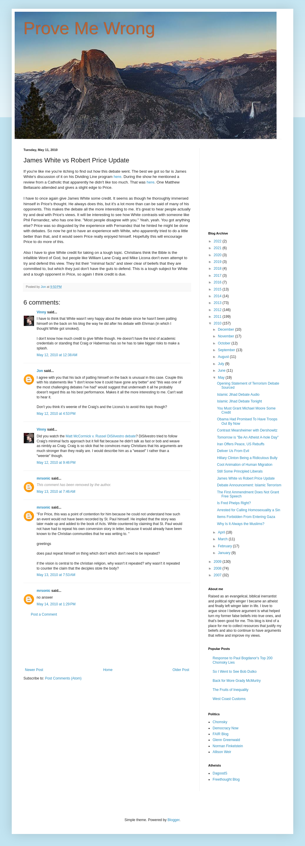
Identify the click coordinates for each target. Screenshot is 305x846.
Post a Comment (44, 614)
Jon (40, 371)
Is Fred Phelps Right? (234, 503)
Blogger (173, 820)
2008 (218, 568)
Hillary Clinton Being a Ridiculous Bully (247, 458)
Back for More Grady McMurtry (237, 681)
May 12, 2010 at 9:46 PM (56, 463)
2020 (218, 255)
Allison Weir (222, 752)
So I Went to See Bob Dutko (235, 672)
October (224, 343)
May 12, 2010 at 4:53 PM (56, 414)
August (224, 357)
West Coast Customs (229, 699)
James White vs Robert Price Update (246, 478)
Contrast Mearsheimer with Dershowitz (247, 430)
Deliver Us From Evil (233, 451)
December (226, 329)
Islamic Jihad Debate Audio (238, 395)
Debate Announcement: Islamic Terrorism (249, 485)
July (221, 364)
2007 (218, 575)
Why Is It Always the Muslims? (240, 524)
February (225, 546)
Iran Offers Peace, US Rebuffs (241, 444)
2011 (218, 317)
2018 (218, 268)
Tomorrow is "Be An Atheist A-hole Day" (248, 437)
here (117, 176)
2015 (218, 289)
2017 (218, 275)
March (223, 539)
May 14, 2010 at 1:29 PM (56, 604)
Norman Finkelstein (228, 746)
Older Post (180, 670)
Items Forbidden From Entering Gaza (246, 517)
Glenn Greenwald (226, 740)
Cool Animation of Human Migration (244, 465)
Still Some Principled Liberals (239, 471)
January (224, 553)
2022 (218, 241)
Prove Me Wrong (89, 28)
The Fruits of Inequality (230, 690)
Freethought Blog (226, 779)
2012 (218, 310)
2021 (218, 248)
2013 (218, 303)
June (222, 370)
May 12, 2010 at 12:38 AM (57, 355)
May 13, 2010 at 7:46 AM (56, 492)
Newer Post (34, 670)
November (226, 336)
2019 (218, 262)
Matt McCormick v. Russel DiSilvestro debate (101, 436)
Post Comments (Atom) (63, 678)
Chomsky (220, 722)
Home (108, 670)
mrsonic (43, 478)
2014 (218, 296)
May (222, 378)
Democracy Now (225, 728)
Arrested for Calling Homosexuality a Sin (248, 510)
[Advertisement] (107, 642)
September (227, 350)
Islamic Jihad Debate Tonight (239, 401)
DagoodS (220, 773)
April (222, 532)
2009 (218, 562)
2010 (218, 323)
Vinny (41, 312)
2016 (218, 282)
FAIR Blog (220, 734)
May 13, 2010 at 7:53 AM (56, 575)
